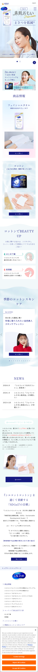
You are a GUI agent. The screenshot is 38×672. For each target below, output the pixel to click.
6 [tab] (19, 360)
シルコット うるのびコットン (13, 598)
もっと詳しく (19, 153)
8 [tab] (23, 360)
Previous (1, 334)
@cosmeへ (18, 479)
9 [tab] (25, 360)
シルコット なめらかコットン (13, 606)
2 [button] (20, 61)
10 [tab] (27, 360)
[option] (19, 29)
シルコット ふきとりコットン (13, 601)
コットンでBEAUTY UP (14, 610)
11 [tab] (29, 360)
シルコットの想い (11, 621)
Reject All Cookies (19, 663)
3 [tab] (12, 360)
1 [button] (17, 61)
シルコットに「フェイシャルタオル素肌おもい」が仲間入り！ (24, 405)
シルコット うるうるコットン (13, 593)
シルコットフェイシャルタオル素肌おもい (16, 590)
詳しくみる (19, 559)
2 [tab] (10, 360)
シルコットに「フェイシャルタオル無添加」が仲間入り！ (24, 395)
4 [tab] (15, 360)
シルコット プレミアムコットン (13, 604)
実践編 (9, 269)
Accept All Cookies (18, 669)
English (24, 9)
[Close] (35, 630)
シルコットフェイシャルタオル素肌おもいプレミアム (19, 588)
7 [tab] (21, 360)
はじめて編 (11, 254)
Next (37, 334)
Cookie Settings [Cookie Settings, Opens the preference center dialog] (19, 657)
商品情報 (7, 584)
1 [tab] (8, 360)
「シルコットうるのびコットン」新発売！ (24, 386)
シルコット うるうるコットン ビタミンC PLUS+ (18, 596)
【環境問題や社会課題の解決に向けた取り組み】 (19, 541)
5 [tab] (17, 360)
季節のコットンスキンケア (14, 625)
